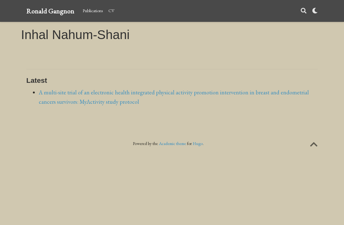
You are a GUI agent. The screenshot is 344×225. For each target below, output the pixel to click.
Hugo (198, 143)
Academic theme (172, 143)
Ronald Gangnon (50, 11)
